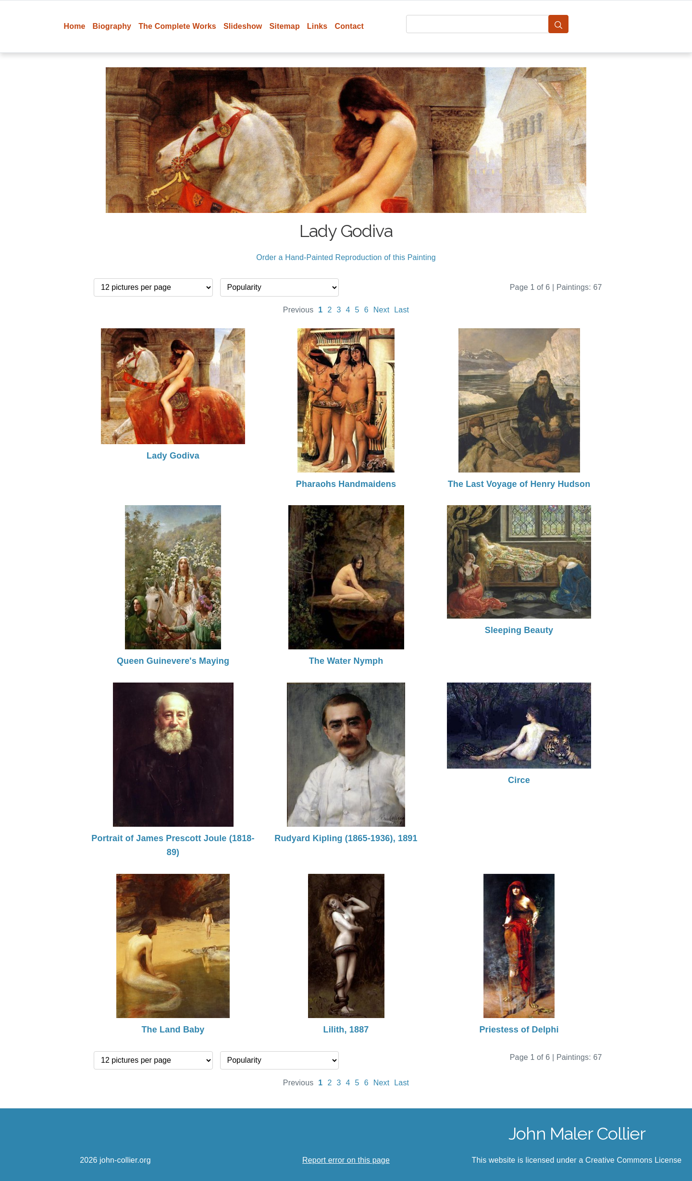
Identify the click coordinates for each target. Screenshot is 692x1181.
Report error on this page (346, 1160)
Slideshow (242, 26)
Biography (112, 26)
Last (401, 310)
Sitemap (284, 26)
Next (381, 310)
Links (317, 26)
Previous (298, 310)
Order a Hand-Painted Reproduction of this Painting (346, 257)
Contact (349, 26)
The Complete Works (177, 26)
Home (75, 26)
